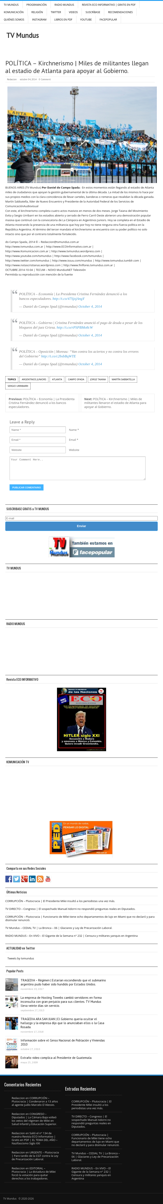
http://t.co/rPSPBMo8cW (75, 327)
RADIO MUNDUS (64, 5)
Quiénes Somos (14, 19)
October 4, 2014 (90, 306)
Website (74, 450)
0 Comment (45, 79)
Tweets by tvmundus (20, 958)
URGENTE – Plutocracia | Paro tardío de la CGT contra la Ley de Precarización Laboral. (35, 1155)
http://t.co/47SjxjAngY (69, 299)
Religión (37, 12)
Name (73, 430)
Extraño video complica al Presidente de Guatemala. (56, 1058)
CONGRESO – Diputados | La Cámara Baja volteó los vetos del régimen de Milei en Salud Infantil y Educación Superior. (34, 1119)
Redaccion (12, 79)
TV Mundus (11, 5)
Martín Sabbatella (123, 379)
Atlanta (57, 379)
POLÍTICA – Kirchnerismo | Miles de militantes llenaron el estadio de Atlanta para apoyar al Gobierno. (115, 403)
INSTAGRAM (39, 19)
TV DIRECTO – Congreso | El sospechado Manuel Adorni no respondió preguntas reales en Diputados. (70, 909)
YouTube (86, 19)
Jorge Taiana (98, 379)
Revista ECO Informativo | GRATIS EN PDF (108, 5)
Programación (37, 5)
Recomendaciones (120, 12)
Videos (73, 12)
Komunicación (14, 12)
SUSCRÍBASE (93, 12)
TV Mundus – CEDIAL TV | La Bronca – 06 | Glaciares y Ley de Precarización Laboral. (58, 928)
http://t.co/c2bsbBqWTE (58, 356)
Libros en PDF (63, 19)
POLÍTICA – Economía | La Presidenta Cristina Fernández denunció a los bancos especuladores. (41, 403)
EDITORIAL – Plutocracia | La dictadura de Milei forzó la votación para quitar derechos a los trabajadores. (34, 1173)
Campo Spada (76, 379)
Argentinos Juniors (34, 379)
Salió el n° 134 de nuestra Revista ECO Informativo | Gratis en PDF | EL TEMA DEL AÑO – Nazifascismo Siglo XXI (35, 1138)
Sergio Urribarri (18, 385)
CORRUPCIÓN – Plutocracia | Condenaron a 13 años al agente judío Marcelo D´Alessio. (35, 1101)
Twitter (56, 12)
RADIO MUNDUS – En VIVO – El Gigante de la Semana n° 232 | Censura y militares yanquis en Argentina (71, 936)
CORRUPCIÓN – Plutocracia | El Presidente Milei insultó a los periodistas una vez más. (60, 901)
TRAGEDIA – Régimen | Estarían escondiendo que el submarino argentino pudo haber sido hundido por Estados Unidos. (63, 982)
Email (72, 440)
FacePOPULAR (108, 19)
